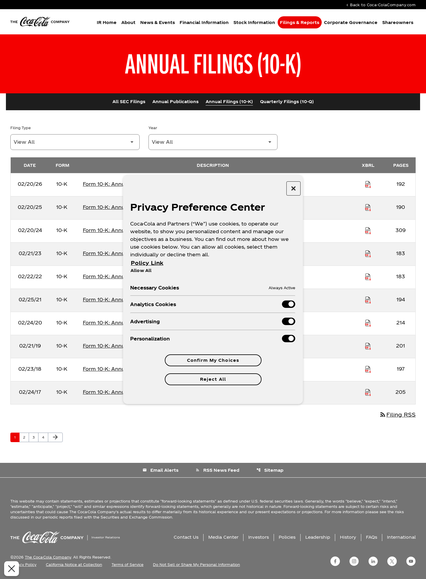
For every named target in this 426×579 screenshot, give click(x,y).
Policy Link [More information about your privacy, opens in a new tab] (147, 263)
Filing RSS (397, 414)
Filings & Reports (299, 22)
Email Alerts (160, 470)
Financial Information (204, 22)
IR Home (107, 22)
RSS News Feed (217, 470)
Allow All (140, 270)
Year (153, 128)
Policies (287, 537)
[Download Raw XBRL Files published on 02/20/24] (368, 230)
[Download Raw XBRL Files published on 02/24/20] (368, 322)
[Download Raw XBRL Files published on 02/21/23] (368, 253)
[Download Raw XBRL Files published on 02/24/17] (368, 392)
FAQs (371, 537)
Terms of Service (127, 564)
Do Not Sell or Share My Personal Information (196, 564)
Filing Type (20, 128)
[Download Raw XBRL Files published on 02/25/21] (368, 299)
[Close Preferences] (10, 568)
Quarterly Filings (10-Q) (287, 101)
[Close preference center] (293, 188)
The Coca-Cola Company (48, 557)
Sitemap (269, 470)
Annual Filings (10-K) (229, 101)
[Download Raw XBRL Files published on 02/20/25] (368, 207)
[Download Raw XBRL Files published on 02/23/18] (368, 368)
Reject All (213, 379)
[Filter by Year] (213, 142)
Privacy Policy (23, 564)
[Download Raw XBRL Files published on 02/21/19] (368, 345)
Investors (258, 537)
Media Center (223, 537)
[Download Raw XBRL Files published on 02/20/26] (368, 184)
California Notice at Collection (74, 564)
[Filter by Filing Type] (75, 142)
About (128, 22)
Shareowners (397, 22)
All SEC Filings (128, 101)
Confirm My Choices (213, 360)
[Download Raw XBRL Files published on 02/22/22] (368, 276)
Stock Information (254, 22)
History (348, 537)
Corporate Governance (350, 22)
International (401, 537)
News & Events (157, 22)
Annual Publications (175, 101)
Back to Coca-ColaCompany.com (380, 5)
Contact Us (186, 537)
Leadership (317, 537)
